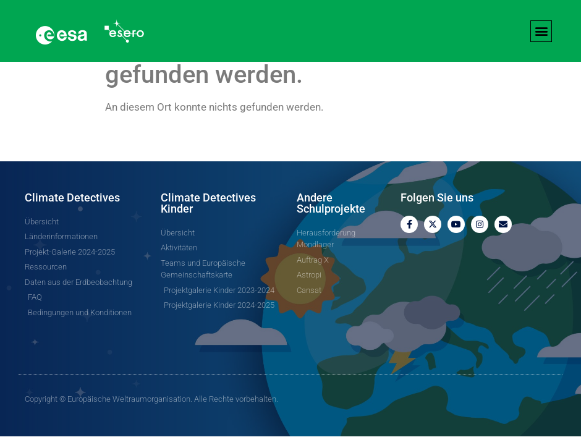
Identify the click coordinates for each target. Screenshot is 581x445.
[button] (541, 31)
